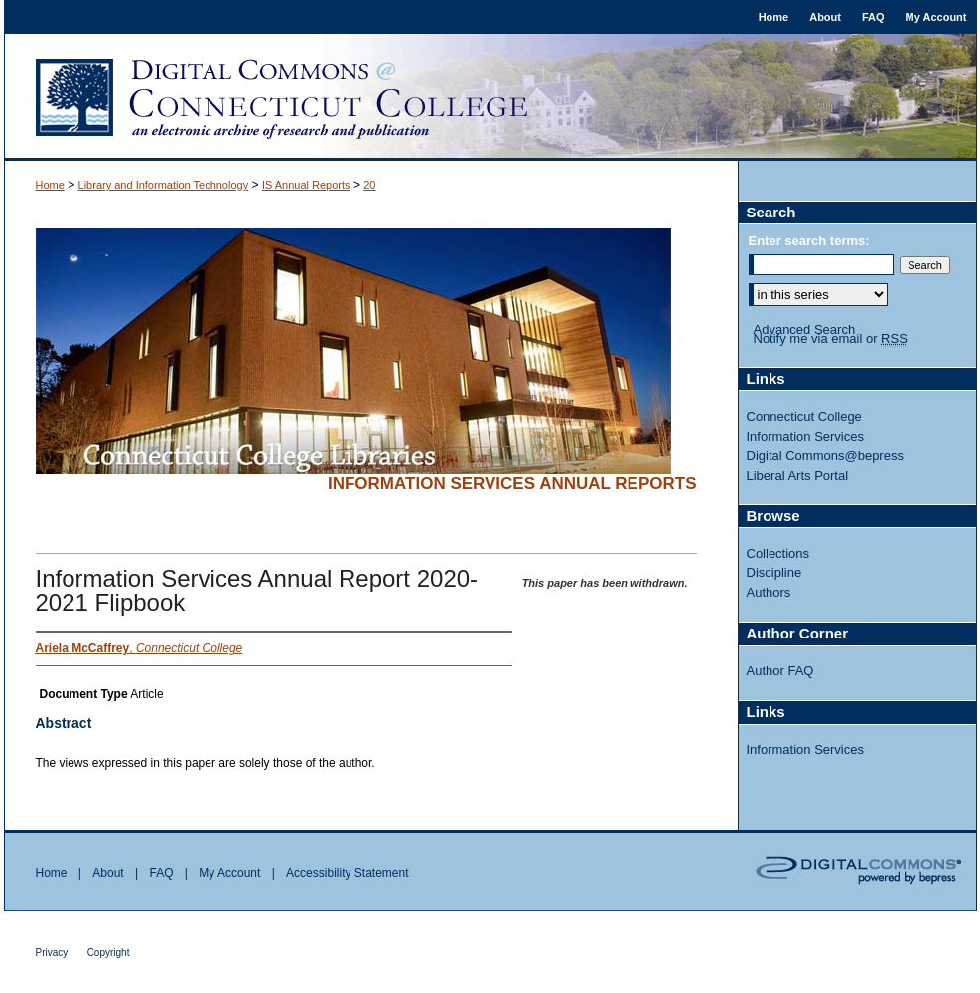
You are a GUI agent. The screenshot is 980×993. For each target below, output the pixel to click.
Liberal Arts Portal (798, 475)
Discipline (774, 572)
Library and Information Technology (163, 185)
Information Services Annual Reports (512, 483)
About (107, 873)
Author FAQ (780, 670)
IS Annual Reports (306, 185)
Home (50, 185)
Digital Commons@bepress (825, 455)
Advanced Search (805, 329)
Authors (769, 592)
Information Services (806, 436)
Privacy (52, 952)
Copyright (108, 952)
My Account (229, 873)
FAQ (161, 873)
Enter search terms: (809, 240)
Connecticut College (804, 416)
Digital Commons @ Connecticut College (490, 97)
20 (369, 185)
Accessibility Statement (347, 873)
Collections (778, 553)
